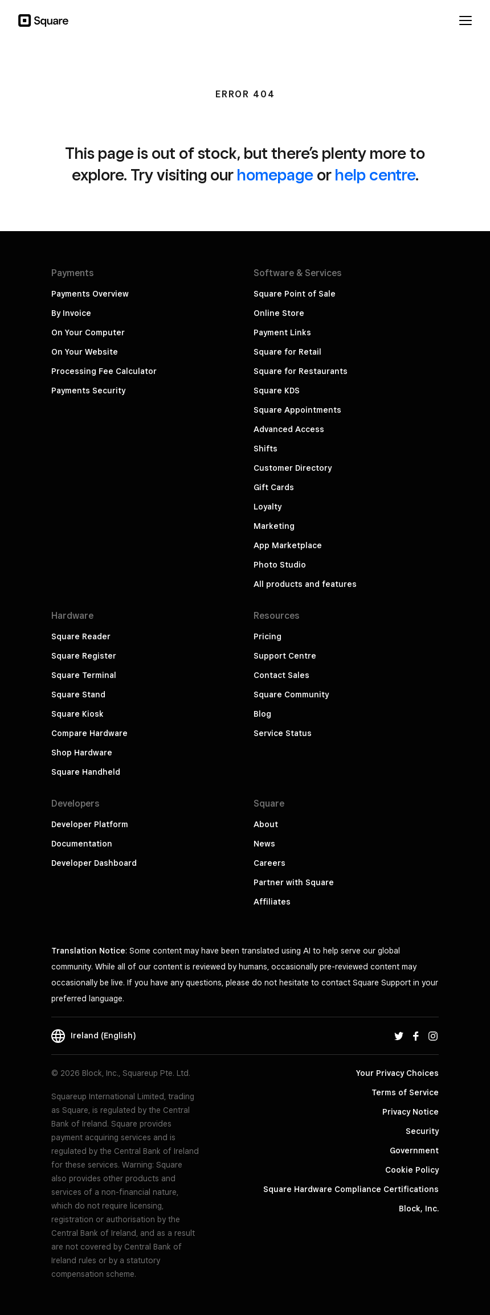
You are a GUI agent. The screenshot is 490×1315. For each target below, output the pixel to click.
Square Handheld (85, 771)
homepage (275, 174)
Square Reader (81, 636)
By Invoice (71, 313)
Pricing (267, 636)
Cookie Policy (412, 1169)
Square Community (291, 694)
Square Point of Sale (295, 293)
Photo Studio (280, 564)
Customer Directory (293, 467)
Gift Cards (274, 487)
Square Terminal (83, 675)
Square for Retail (287, 351)
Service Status (283, 733)
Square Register (83, 655)
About (266, 824)
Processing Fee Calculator (104, 371)
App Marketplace (288, 545)
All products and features (305, 584)
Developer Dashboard (94, 863)
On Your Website (84, 351)
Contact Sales (281, 675)
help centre (375, 174)
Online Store (279, 313)
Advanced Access (289, 429)
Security (422, 1131)
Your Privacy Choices (397, 1073)
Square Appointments (297, 409)
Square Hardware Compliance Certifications (351, 1189)
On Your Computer (88, 332)
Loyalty (267, 506)
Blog (262, 713)
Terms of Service (405, 1092)
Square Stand (78, 694)
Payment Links (282, 332)
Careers (269, 863)
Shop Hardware (81, 752)
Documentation (81, 843)
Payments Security (88, 390)
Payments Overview (90, 293)
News (264, 843)
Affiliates (272, 901)
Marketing (274, 526)
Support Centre (285, 655)
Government (414, 1150)
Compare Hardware (89, 733)
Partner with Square (294, 882)
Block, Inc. (419, 1208)
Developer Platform (89, 824)
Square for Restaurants (301, 371)
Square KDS (277, 390)
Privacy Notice (410, 1111)
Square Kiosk (77, 713)
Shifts (265, 448)
